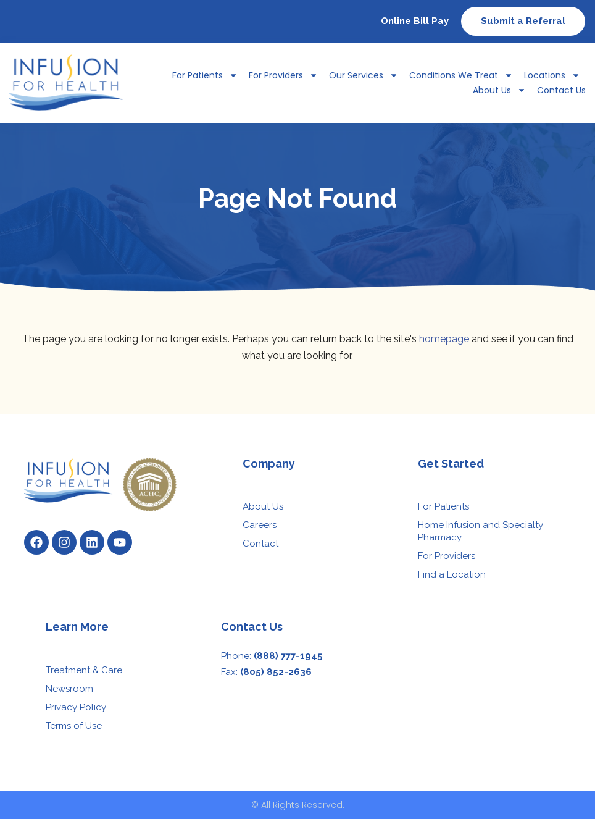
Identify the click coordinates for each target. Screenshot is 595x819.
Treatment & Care (84, 670)
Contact (260, 543)
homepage (444, 339)
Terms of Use (74, 725)
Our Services (363, 75)
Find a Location (452, 574)
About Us (499, 90)
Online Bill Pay (415, 21)
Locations (552, 75)
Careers (260, 525)
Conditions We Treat (461, 75)
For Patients (205, 75)
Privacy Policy (76, 707)
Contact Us (561, 90)
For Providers (283, 75)
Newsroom (69, 688)
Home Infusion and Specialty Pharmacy (480, 531)
